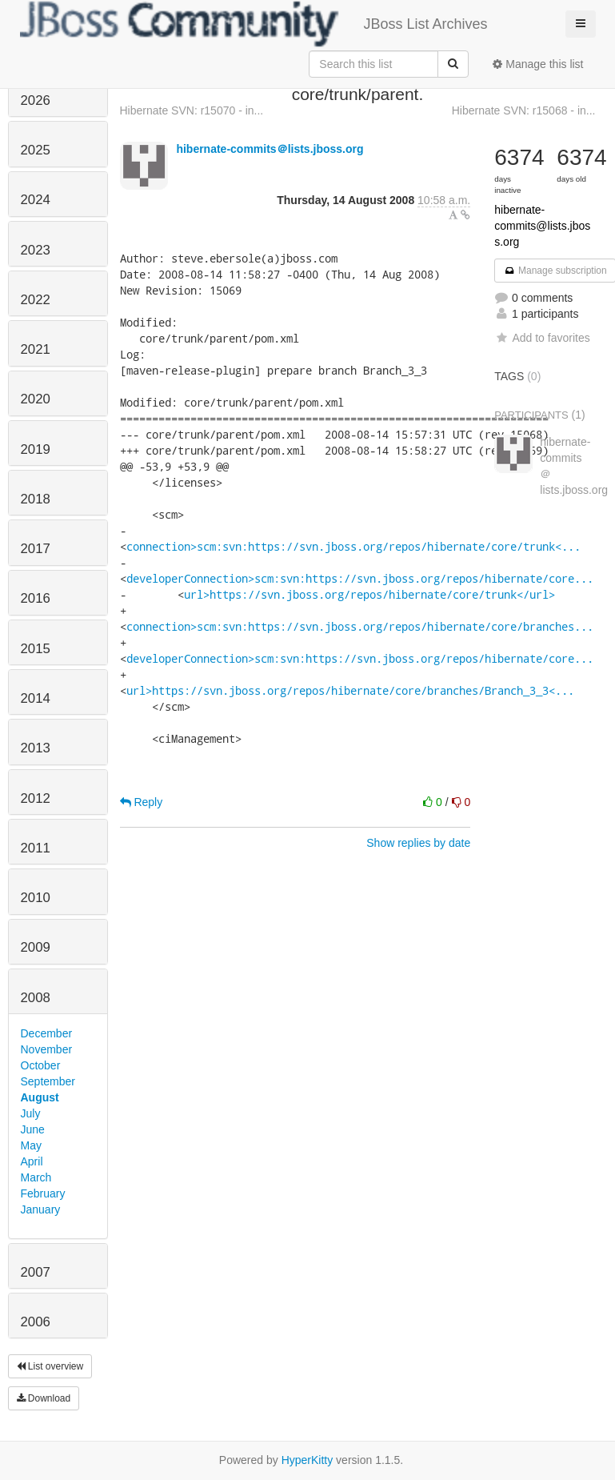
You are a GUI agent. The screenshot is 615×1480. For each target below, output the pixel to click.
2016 (35, 598)
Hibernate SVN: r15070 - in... (192, 110)
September (48, 1081)
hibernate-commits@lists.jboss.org (542, 225)
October (41, 1065)
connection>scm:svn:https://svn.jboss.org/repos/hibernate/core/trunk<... (353, 546)
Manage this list (538, 64)
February (43, 1193)
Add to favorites (541, 337)
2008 (35, 997)
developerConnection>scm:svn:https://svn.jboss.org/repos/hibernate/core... (359, 578)
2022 (35, 299)
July (31, 1113)
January (41, 1209)
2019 (35, 449)
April (32, 1161)
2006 (35, 1322)
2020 (35, 399)
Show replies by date (418, 842)
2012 (35, 798)
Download (44, 1398)
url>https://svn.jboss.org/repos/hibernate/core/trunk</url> (369, 594)
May (31, 1145)
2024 (35, 199)
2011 (35, 848)
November (47, 1049)
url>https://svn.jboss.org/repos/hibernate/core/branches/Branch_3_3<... (350, 690)
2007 (35, 1272)
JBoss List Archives (254, 24)
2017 (35, 548)
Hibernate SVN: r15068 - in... (524, 110)
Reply (141, 802)
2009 (35, 947)
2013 (35, 748)
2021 (35, 349)
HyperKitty (307, 1460)
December (47, 1033)
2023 (35, 250)
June (33, 1129)
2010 (35, 897)
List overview (50, 1366)
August (40, 1097)
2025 (35, 150)
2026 (35, 100)
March (36, 1177)
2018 (35, 499)
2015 (35, 648)
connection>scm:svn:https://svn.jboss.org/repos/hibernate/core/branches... (359, 626)
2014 (35, 698)
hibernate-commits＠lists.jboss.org (269, 148)
